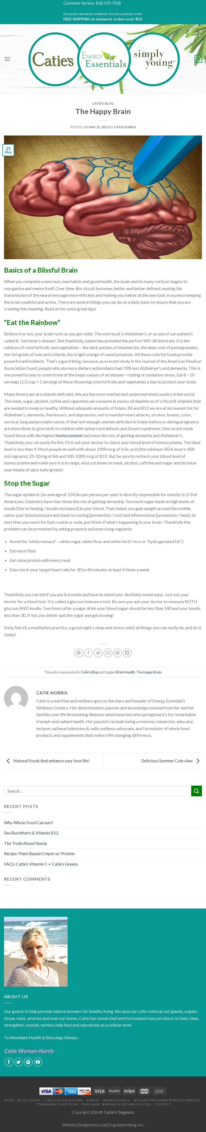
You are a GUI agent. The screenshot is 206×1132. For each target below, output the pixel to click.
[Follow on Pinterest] (28, 1062)
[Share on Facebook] (88, 653)
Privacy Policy (116, 1100)
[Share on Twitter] (98, 653)
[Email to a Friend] (108, 653)
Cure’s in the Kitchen (63, 1100)
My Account (29, 1100)
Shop (9, 1100)
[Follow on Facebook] (9, 1062)
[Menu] (7, 58)
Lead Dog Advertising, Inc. (122, 1125)
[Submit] (196, 791)
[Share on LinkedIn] (127, 653)
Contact (162, 1104)
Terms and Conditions (57, 1104)
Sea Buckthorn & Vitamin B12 (31, 832)
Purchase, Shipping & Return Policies (116, 1104)
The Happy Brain (148, 672)
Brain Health (125, 672)
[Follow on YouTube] (38, 1062)
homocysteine (69, 435)
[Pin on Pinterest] (117, 653)
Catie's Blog (103, 103)
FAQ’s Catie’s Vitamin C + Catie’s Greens (41, 863)
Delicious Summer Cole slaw (171, 760)
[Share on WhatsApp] (78, 653)
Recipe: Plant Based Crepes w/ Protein (39, 853)
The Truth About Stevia (25, 843)
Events (92, 1100)
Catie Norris (125, 127)
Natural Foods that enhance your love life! (47, 760)
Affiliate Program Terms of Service (166, 1100)
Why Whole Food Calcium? (28, 822)
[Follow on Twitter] (18, 1062)
